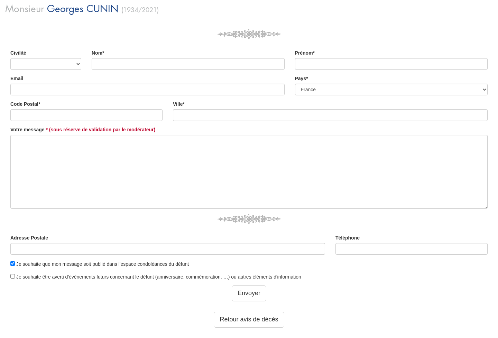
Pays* (301, 78)
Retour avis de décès (249, 319)
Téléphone (347, 238)
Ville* (179, 104)
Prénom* (305, 53)
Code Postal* (25, 104)
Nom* (98, 53)
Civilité (18, 53)
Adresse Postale (29, 238)
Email (16, 78)
